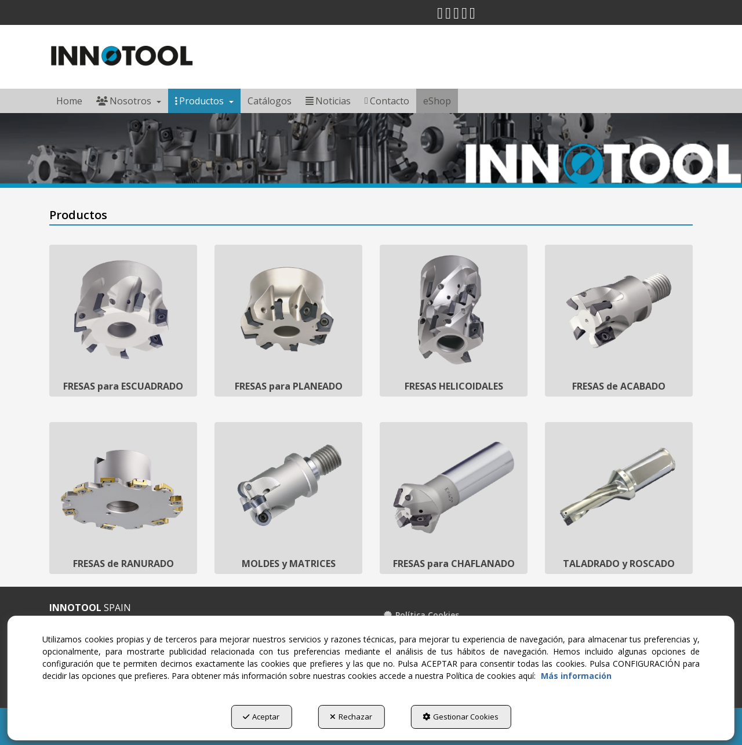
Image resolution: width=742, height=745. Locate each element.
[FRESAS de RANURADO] (123, 498)
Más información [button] (576, 675)
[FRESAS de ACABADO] (619, 321)
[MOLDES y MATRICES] (288, 498)
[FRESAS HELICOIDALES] (454, 321)
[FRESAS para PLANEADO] (288, 321)
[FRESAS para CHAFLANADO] (454, 498)
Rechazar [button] (351, 716)
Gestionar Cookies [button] (461, 716)
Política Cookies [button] (421, 614)
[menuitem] (69, 101)
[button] (440, 15)
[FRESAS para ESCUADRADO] (123, 321)
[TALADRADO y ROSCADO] (619, 498)
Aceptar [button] (261, 716)
